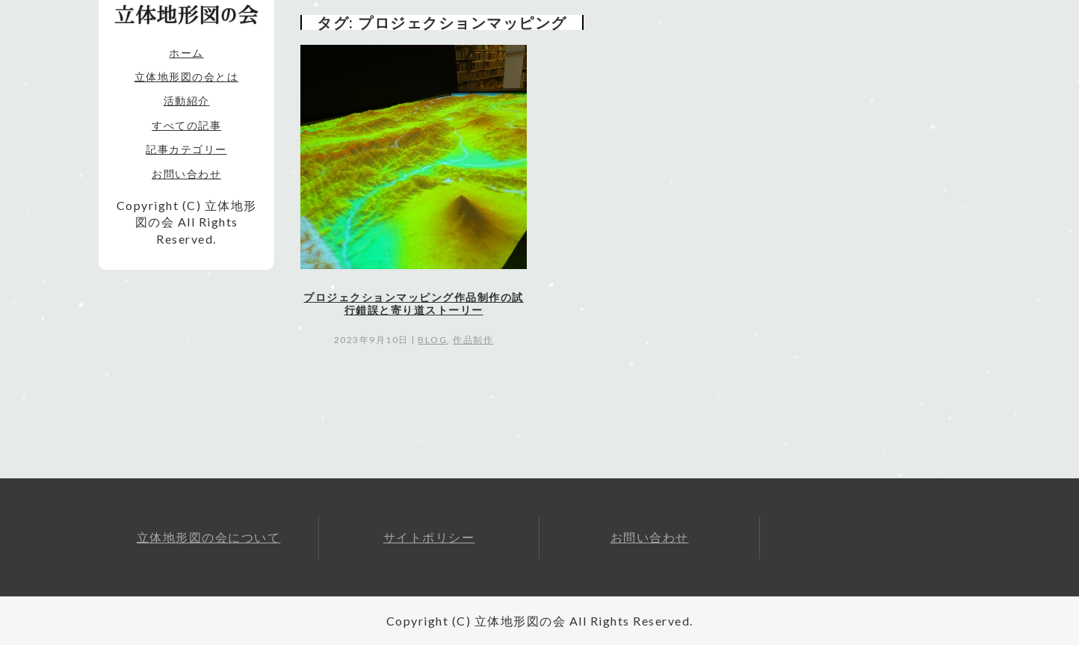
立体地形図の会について (209, 537)
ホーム (186, 52)
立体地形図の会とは (187, 76)
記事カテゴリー (186, 149)
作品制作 (473, 339)
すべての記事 (186, 125)
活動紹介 (187, 100)
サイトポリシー (429, 537)
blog (432, 339)
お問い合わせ (186, 173)
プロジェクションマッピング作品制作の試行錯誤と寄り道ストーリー (413, 303)
